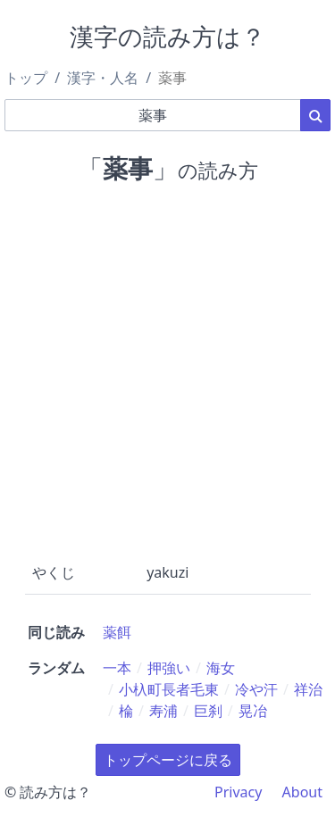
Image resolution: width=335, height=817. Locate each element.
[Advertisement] (167, 369)
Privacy (238, 792)
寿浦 (163, 711)
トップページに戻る (168, 760)
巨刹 (208, 711)
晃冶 (253, 711)
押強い (168, 668)
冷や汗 (256, 689)
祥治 (308, 689)
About (302, 792)
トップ (25, 78)
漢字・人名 (102, 78)
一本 (117, 668)
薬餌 (117, 632)
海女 (220, 668)
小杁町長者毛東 (169, 689)
